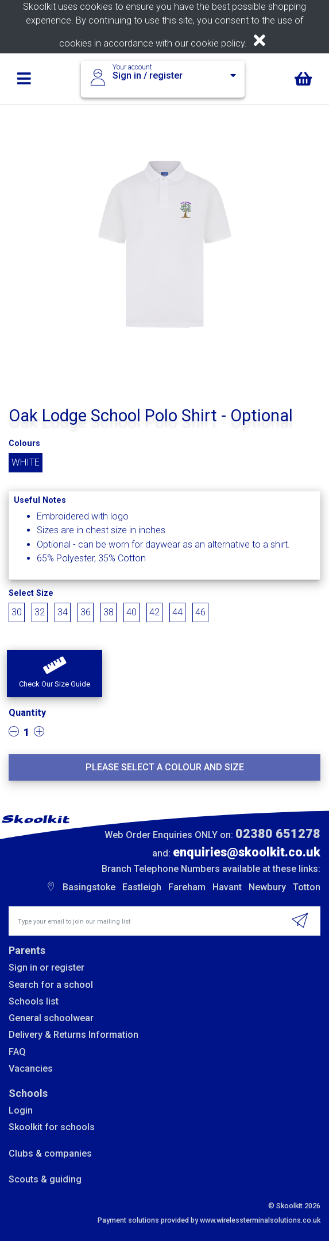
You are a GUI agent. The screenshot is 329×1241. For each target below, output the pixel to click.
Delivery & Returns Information (73, 1034)
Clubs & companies (50, 1153)
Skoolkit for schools (52, 1127)
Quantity (27, 712)
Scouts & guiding (45, 1179)
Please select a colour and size (165, 767)
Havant (227, 887)
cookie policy (218, 43)
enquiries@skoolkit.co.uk (246, 852)
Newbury (267, 887)
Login (21, 1110)
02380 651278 (277, 834)
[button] (54, 673)
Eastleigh (141, 887)
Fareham (187, 887)
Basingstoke (89, 887)
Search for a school (51, 984)
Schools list (34, 1001)
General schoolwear (51, 1018)
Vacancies (31, 1068)
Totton (306, 887)
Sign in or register (46, 967)
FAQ (17, 1051)
